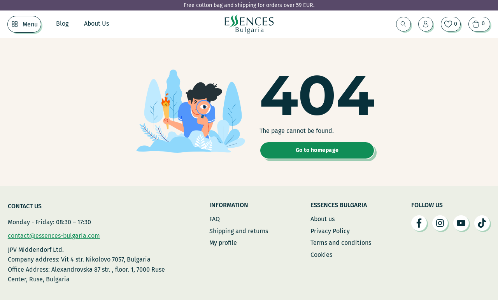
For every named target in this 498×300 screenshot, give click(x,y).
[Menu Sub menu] (15, 24)
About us (322, 219)
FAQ (214, 219)
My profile (223, 242)
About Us (96, 23)
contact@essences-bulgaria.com (54, 235)
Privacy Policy (330, 231)
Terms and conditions (340, 242)
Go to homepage (317, 150)
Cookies (321, 254)
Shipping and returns (238, 231)
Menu (30, 24)
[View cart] (479, 24)
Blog (62, 23)
